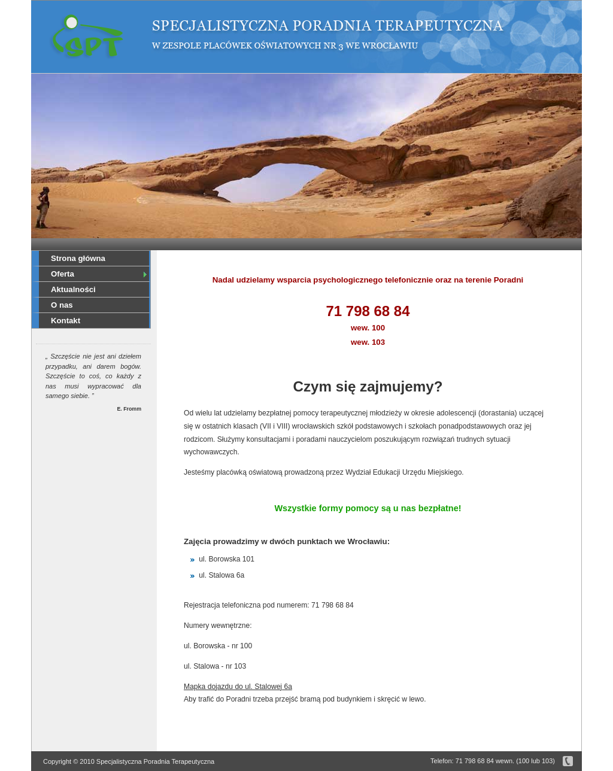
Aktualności (73, 289)
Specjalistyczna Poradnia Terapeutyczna (86, 38)
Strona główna (78, 258)
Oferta (99, 273)
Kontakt (65, 320)
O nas (62, 304)
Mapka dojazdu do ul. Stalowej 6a (238, 686)
